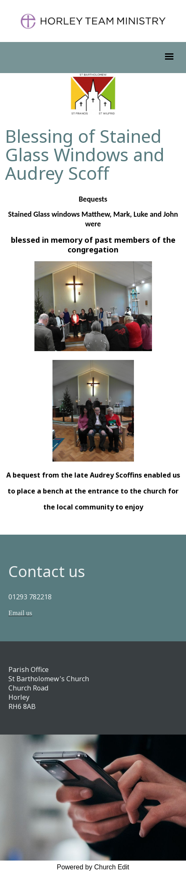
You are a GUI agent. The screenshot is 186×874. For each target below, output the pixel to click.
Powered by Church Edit (93, 867)
